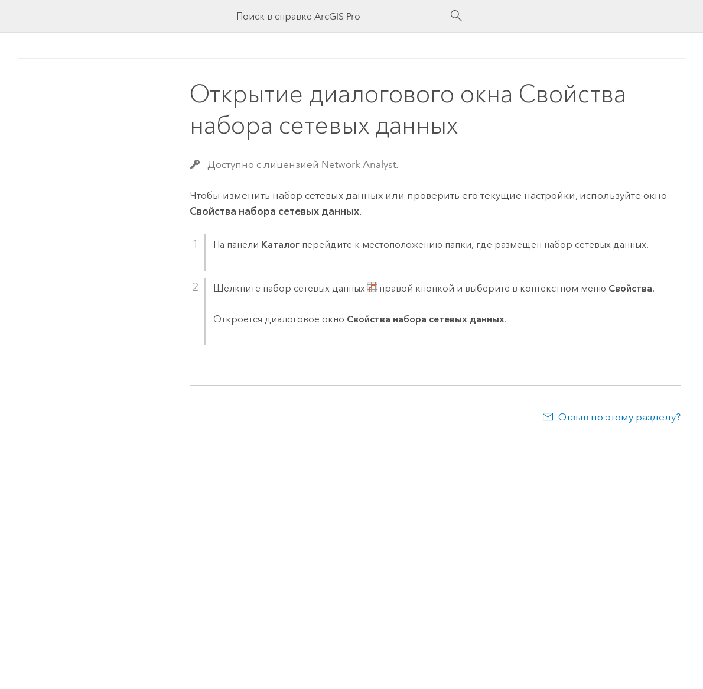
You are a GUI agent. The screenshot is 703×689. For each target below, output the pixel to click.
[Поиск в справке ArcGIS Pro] (339, 16)
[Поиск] (457, 16)
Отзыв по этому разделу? (619, 417)
